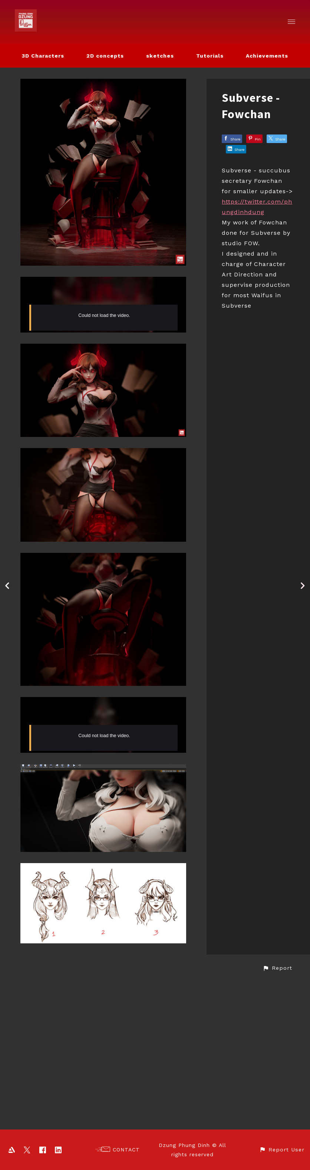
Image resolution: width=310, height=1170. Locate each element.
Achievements (267, 56)
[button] (277, 1116)
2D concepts (105, 56)
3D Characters (43, 56)
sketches (160, 56)
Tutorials (210, 56)
